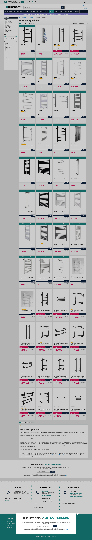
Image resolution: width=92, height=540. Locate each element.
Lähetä (54, 526)
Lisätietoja (66, 529)
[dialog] (46, 270)
